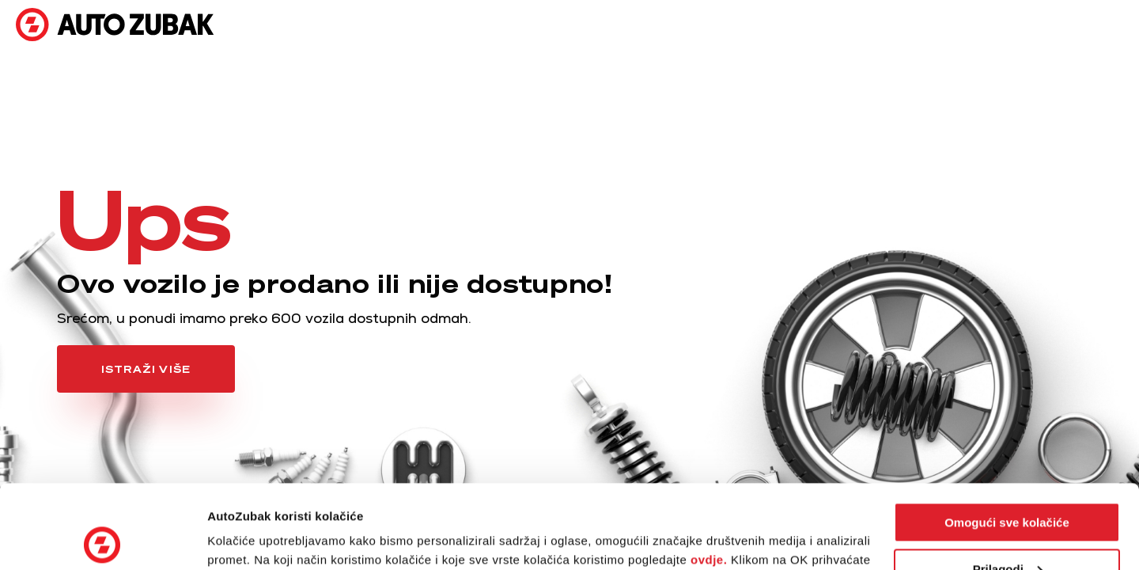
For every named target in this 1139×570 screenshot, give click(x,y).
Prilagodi (1008, 485)
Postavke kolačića (259, 538)
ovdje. (709, 476)
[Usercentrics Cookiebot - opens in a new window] (102, 539)
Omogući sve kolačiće (1006, 439)
